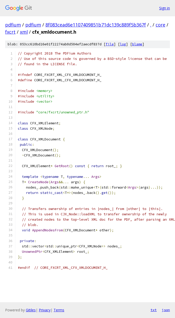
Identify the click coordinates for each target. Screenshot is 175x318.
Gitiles (31, 310)
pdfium (13, 25)
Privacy (45, 310)
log (123, 44)
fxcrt (10, 32)
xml (24, 32)
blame (137, 44)
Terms (59, 310)
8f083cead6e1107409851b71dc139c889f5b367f (95, 25)
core (160, 25)
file (110, 44)
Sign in (164, 8)
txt (154, 310)
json (166, 310)
